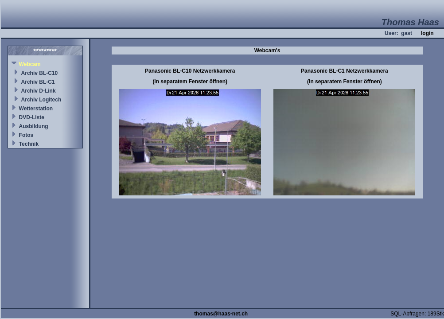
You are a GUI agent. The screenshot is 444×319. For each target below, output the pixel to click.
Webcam (30, 64)
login (427, 33)
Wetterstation (36, 108)
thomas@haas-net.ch (221, 314)
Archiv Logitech (41, 100)
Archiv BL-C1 (38, 82)
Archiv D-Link (38, 91)
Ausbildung (33, 126)
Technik (29, 144)
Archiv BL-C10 (39, 73)
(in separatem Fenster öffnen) (189, 81)
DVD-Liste (31, 117)
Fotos (26, 135)
